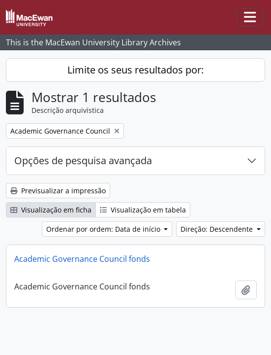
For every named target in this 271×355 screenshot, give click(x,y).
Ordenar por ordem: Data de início (104, 229)
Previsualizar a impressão (58, 190)
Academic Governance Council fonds (82, 258)
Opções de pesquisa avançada (83, 160)
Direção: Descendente (218, 229)
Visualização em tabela (143, 209)
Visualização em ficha (50, 209)
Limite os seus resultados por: (135, 69)
